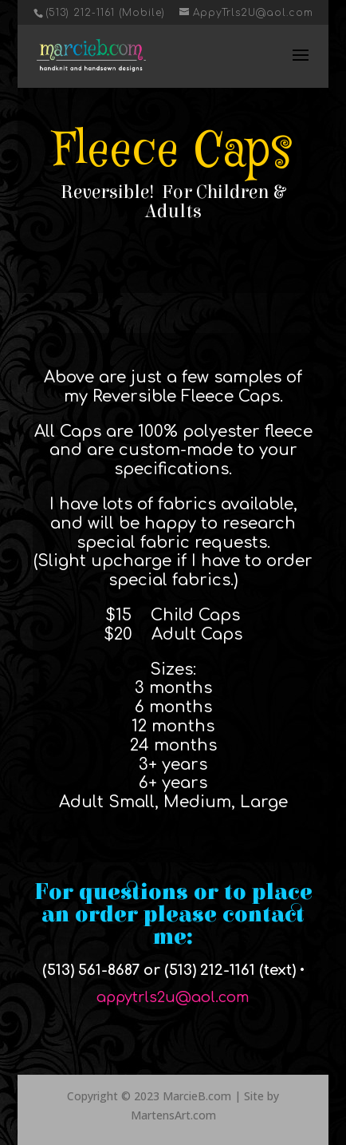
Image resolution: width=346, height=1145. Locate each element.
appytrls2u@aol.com (173, 997)
